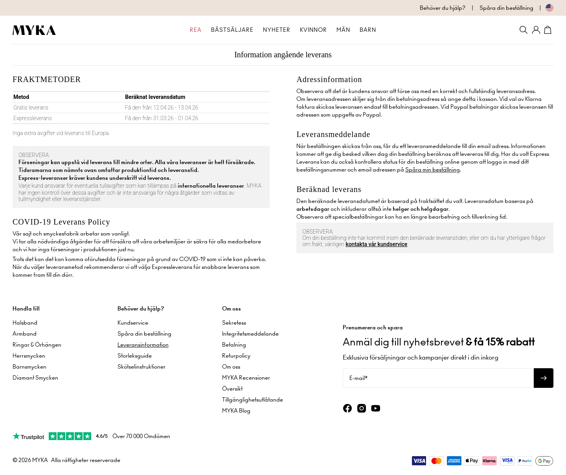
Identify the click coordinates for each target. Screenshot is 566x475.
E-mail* (358, 378)
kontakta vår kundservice (376, 244)
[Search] (523, 30)
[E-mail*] (438, 378)
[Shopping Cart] (548, 30)
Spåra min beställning (432, 169)
